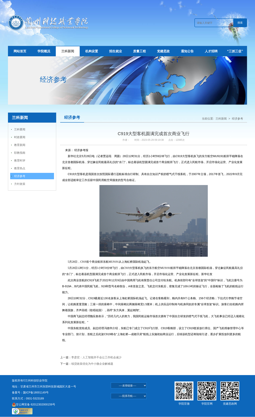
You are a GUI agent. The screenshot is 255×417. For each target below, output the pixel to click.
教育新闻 (19, 145)
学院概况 (43, 51)
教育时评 (19, 160)
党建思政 (163, 51)
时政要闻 (19, 137)
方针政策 (19, 183)
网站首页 (20, 51)
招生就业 (115, 51)
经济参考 (19, 176)
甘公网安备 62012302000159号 (33, 404)
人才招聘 (211, 51)
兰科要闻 (19, 129)
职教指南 (19, 152)
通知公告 (187, 51)
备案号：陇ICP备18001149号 (30, 392)
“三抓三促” (235, 51)
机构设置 (91, 51)
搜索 (240, 22)
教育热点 (19, 168)
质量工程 (139, 51)
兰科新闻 (67, 51)
